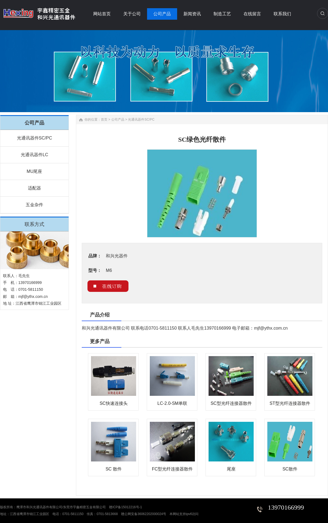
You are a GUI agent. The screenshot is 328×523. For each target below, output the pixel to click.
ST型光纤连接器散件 (290, 403)
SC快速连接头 (113, 403)
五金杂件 (34, 204)
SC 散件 (114, 469)
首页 (104, 119)
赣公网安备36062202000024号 (143, 514)
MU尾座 (34, 171)
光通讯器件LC (34, 154)
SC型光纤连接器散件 (230, 403)
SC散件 (289, 469)
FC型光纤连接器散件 (172, 469)
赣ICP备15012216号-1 (125, 507)
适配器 (34, 188)
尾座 (231, 469)
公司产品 (117, 119)
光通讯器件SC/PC (34, 138)
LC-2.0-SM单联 (172, 403)
